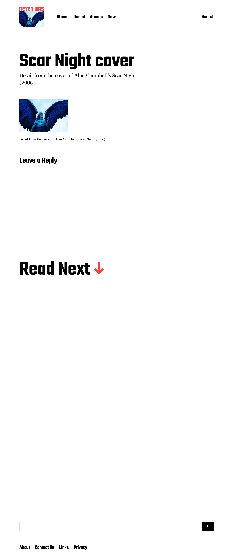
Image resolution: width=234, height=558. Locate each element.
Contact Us (44, 547)
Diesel (79, 17)
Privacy (80, 547)
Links (64, 547)
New (112, 17)
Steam (63, 17)
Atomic (96, 17)
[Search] (208, 526)
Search (208, 17)
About (25, 547)
